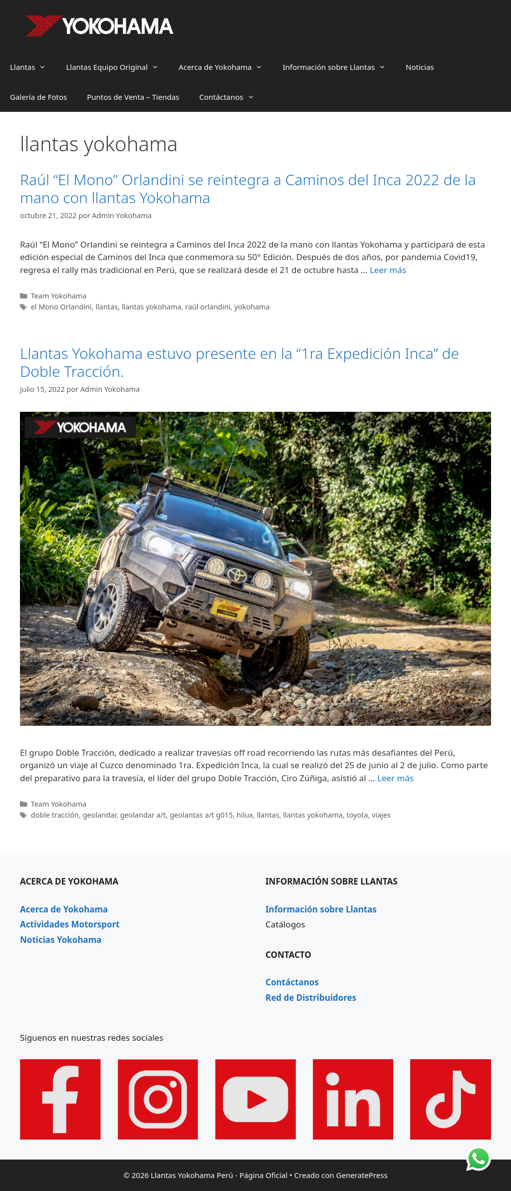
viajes (381, 815)
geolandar (99, 815)
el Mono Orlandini (61, 306)
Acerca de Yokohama (225, 67)
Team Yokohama (59, 295)
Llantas (33, 67)
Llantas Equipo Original (117, 67)
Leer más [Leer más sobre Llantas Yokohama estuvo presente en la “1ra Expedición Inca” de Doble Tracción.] (395, 778)
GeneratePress (362, 1175)
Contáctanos (231, 97)
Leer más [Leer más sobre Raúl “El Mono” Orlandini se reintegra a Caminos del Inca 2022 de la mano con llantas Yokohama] (388, 270)
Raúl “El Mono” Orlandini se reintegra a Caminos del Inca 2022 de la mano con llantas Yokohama (248, 188)
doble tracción (55, 815)
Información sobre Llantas (339, 67)
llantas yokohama (152, 306)
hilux (245, 815)
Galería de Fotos (38, 97)
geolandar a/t (143, 815)
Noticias (420, 67)
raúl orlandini (208, 306)
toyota (357, 815)
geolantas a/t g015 (201, 815)
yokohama (251, 306)
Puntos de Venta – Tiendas (133, 97)
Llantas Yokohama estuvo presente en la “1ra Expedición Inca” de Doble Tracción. (239, 362)
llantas (106, 306)
